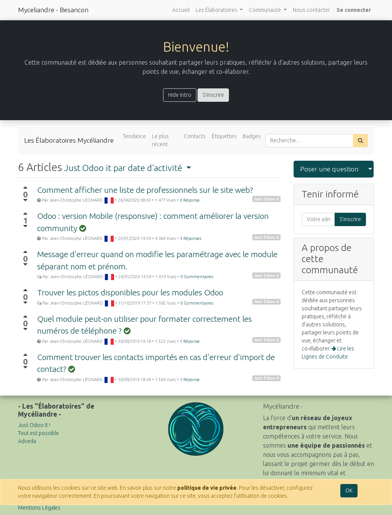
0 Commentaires (196, 276)
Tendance (134, 136)
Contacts (195, 136)
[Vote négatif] (25, 200)
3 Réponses (190, 238)
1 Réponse (190, 341)
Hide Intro (179, 95)
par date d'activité (124, 168)
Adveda (27, 441)
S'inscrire (213, 95)
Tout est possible (38, 433)
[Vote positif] (25, 187)
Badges (252, 136)
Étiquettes (224, 136)
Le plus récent (160, 140)
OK (349, 490)
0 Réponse (190, 200)
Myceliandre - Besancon (53, 9)
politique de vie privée (207, 488)
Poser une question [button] (329, 169)
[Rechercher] (360, 140)
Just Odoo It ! (34, 425)
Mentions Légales (39, 508)
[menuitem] (181, 10)
